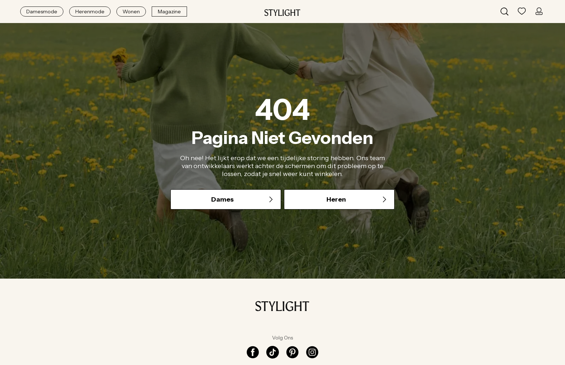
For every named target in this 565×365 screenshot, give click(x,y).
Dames (242, 199)
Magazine (169, 11)
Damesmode (41, 11)
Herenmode (89, 11)
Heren (357, 199)
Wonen (131, 11)
